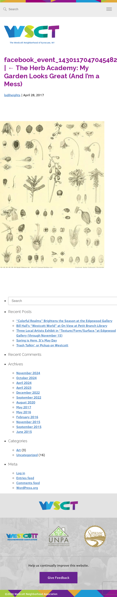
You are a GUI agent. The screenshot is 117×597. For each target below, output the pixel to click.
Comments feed (28, 483)
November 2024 (28, 373)
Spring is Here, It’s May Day (36, 340)
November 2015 (28, 422)
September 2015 (28, 427)
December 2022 (28, 392)
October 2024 (26, 378)
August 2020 (25, 402)
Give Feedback (58, 577)
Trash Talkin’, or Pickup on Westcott (42, 345)
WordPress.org (27, 487)
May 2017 (23, 407)
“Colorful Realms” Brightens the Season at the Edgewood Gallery (64, 320)
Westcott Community (31, 31)
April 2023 (23, 387)
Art (18, 450)
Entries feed (25, 478)
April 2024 (24, 382)
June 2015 (24, 431)
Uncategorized (27, 455)
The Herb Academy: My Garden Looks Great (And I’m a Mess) (51, 76)
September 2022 (28, 397)
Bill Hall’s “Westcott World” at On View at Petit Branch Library (61, 325)
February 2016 (27, 417)
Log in (20, 473)
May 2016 (23, 412)
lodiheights (12, 95)
